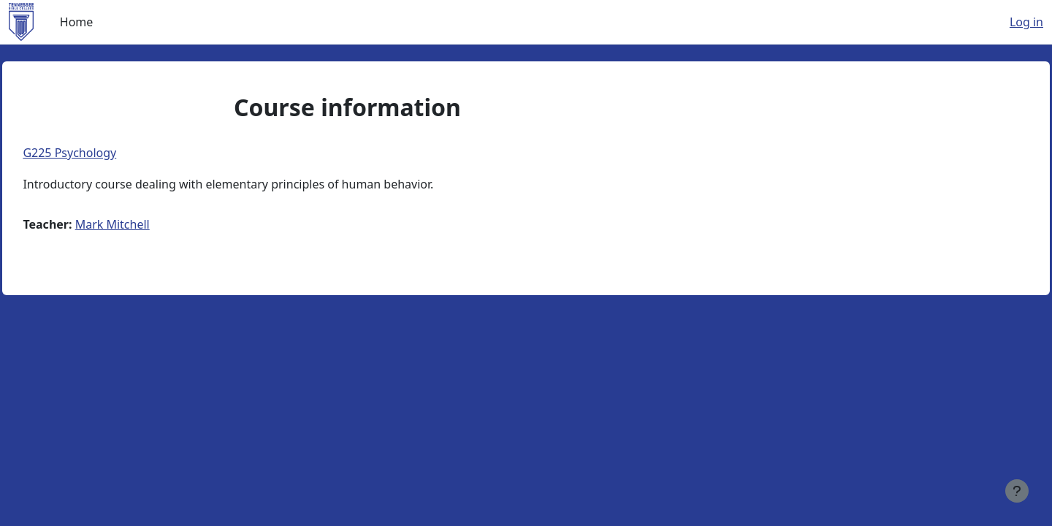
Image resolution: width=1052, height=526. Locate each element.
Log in (1026, 22)
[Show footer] (1017, 491)
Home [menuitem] (77, 22)
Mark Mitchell (144, 224)
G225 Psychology (102, 153)
